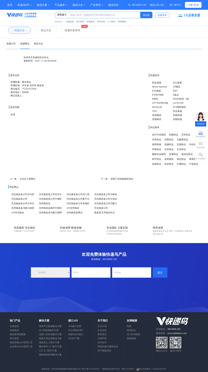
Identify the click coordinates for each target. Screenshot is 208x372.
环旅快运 (156, 149)
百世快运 (156, 139)
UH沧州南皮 (73, 207)
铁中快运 (156, 158)
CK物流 (176, 86)
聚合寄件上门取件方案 (50, 346)
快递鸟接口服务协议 (108, 346)
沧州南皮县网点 (75, 212)
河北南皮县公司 (19, 198)
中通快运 (181, 163)
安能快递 (177, 119)
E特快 (155, 98)
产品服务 (61, 5)
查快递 (146, 15)
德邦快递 (156, 144)
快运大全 (43, 30)
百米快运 (185, 134)
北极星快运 (182, 139)
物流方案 (43, 5)
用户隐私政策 (104, 350)
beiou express (159, 86)
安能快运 (173, 134)
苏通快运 (173, 154)
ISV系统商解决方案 (49, 330)
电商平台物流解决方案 (50, 326)
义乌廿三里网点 (27, 178)
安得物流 (156, 115)
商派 (129, 326)
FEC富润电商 (133, 334)
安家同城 (177, 115)
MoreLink (157, 106)
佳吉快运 (169, 149)
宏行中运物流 (159, 134)
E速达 (176, 94)
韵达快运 (169, 163)
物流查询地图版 (18, 334)
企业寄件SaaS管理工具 (21, 346)
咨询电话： (168, 329)
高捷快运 (169, 144)
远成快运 (156, 163)
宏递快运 (181, 144)
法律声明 (102, 338)
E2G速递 (156, 90)
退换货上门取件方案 (49, 342)
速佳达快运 (187, 154)
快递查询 (91, 21)
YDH (154, 111)
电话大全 (38, 43)
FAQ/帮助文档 (75, 330)
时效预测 (122, 21)
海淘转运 (131, 330)
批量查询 (162, 15)
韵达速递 (156, 82)
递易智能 (131, 338)
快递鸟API (25, 5)
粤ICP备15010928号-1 (91, 369)
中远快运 (193, 163)
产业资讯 (96, 5)
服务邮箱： (171, 333)
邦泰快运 (169, 139)
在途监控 (70, 21)
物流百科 (113, 5)
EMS (175, 90)
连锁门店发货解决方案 (50, 334)
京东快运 (181, 149)
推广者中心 (175, 4)
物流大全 (78, 5)
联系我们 (102, 334)
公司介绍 (102, 326)
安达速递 (177, 111)
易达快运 (181, 158)
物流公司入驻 (158, 4)
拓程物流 (169, 158)
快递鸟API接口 (75, 334)
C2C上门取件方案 (48, 350)
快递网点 (24, 43)
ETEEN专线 (157, 94)
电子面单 (80, 21)
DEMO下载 (73, 338)
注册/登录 (193, 5)
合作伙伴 (102, 342)
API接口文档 (74, 326)
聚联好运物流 (159, 154)
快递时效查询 (70, 30)
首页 (9, 5)
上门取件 (111, 21)
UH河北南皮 (17, 212)
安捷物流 (156, 119)
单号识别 (101, 21)
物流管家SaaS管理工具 (21, 342)
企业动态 (102, 330)
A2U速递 (177, 82)
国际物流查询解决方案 (50, 354)
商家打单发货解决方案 (50, 338)
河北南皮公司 (101, 207)
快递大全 (16, 30)
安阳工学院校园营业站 (121, 178)
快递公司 (11, 43)
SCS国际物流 (179, 106)
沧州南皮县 (44, 203)
